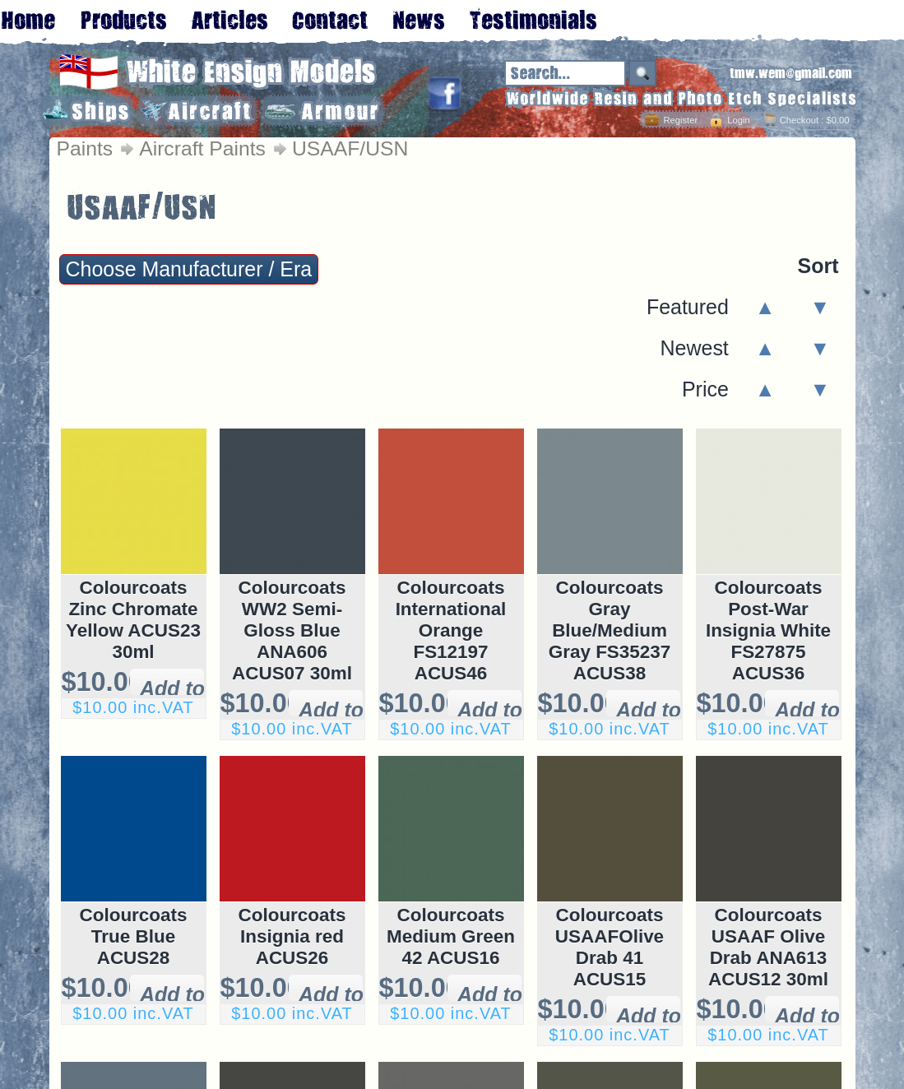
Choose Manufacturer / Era (189, 268)
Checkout (799, 120)
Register (680, 120)
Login (738, 120)
